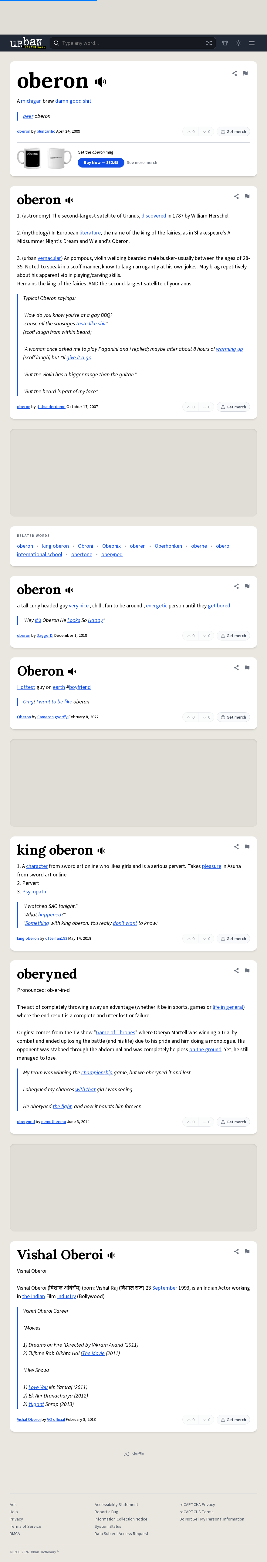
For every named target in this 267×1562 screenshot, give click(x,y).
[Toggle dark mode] (238, 43)
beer (28, 116)
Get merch (233, 132)
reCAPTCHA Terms (197, 1512)
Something (37, 923)
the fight (62, 1106)
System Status (108, 1527)
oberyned (112, 554)
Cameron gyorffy (53, 717)
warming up (229, 349)
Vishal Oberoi (29, 1420)
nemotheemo (53, 1122)
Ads (13, 1505)
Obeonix (111, 546)
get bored (219, 606)
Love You (38, 1387)
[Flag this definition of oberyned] (247, 970)
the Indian (33, 1296)
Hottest (26, 687)
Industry (66, 1296)
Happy (95, 620)
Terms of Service (25, 1527)
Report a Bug (106, 1512)
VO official (56, 1420)
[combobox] (133, 43)
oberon (23, 131)
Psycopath (34, 892)
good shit (80, 101)
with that (85, 1089)
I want (43, 702)
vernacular (49, 258)
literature (90, 233)
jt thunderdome (51, 407)
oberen (138, 546)
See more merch (142, 163)
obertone (81, 554)
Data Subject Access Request (121, 1534)
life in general (228, 1007)
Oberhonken (168, 546)
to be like (62, 702)
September (164, 1288)
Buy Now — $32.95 (101, 163)
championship (97, 1072)
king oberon (55, 546)
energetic (156, 606)
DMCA (15, 1534)
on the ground (205, 1049)
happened (49, 915)
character (37, 866)
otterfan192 (56, 939)
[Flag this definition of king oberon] (247, 847)
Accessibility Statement (116, 1505)
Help (14, 1512)
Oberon (24, 717)
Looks (73, 620)
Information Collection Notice (121, 1519)
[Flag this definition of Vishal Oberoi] (247, 1251)
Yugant (36, 1404)
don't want (125, 923)
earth (59, 687)
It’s (38, 620)
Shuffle (133, 1454)
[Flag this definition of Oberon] (247, 668)
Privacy (16, 1519)
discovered (153, 216)
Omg (28, 702)
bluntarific (46, 131)
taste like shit (91, 323)
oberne (199, 546)
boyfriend (80, 687)
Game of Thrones (115, 1032)
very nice (79, 606)
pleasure (211, 866)
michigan (31, 101)
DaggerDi (45, 636)
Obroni (85, 546)
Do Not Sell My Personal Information (212, 1519)
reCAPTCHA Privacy (197, 1505)
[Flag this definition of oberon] (245, 73)
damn (61, 101)
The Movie (93, 1353)
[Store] (225, 43)
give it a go (78, 357)
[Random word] (208, 43)
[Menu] (251, 43)
